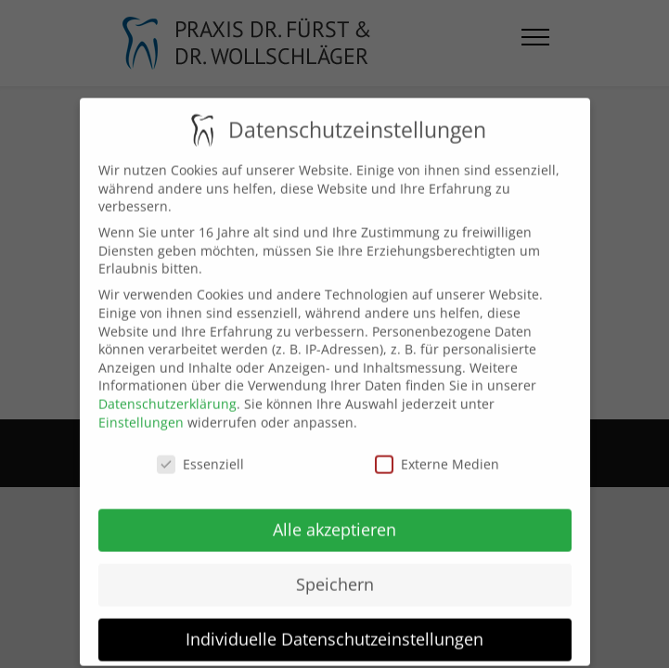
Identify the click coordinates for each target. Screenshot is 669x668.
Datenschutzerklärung (167, 392)
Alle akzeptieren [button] (334, 518)
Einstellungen (141, 410)
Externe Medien (437, 453)
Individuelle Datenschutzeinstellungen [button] (334, 627)
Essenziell (200, 453)
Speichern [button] (335, 572)
